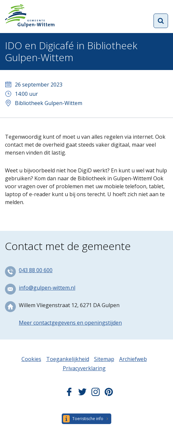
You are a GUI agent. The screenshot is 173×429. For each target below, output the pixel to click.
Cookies (31, 359)
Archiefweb (133, 359)
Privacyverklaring (84, 368)
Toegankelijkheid (67, 359)
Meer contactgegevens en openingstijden (70, 322)
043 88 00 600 (35, 270)
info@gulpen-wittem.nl (47, 287)
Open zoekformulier (161, 21)
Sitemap (104, 359)
